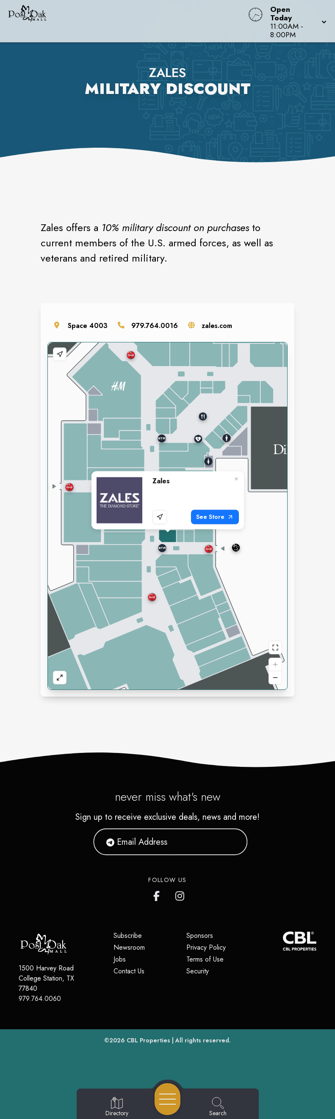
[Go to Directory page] (117, 1107)
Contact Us (129, 971)
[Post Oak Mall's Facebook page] (158, 894)
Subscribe (128, 935)
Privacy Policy (206, 947)
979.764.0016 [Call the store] (154, 326)
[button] (295, 21)
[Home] (127, 21)
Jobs (120, 959)
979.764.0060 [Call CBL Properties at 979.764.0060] (40, 998)
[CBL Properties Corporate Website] (282, 941)
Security (197, 971)
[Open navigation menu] (167, 1099)
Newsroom (129, 947)
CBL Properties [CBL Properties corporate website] (148, 1040)
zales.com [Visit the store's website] (217, 326)
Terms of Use (205, 959)
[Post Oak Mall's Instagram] (180, 894)
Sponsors (199, 935)
